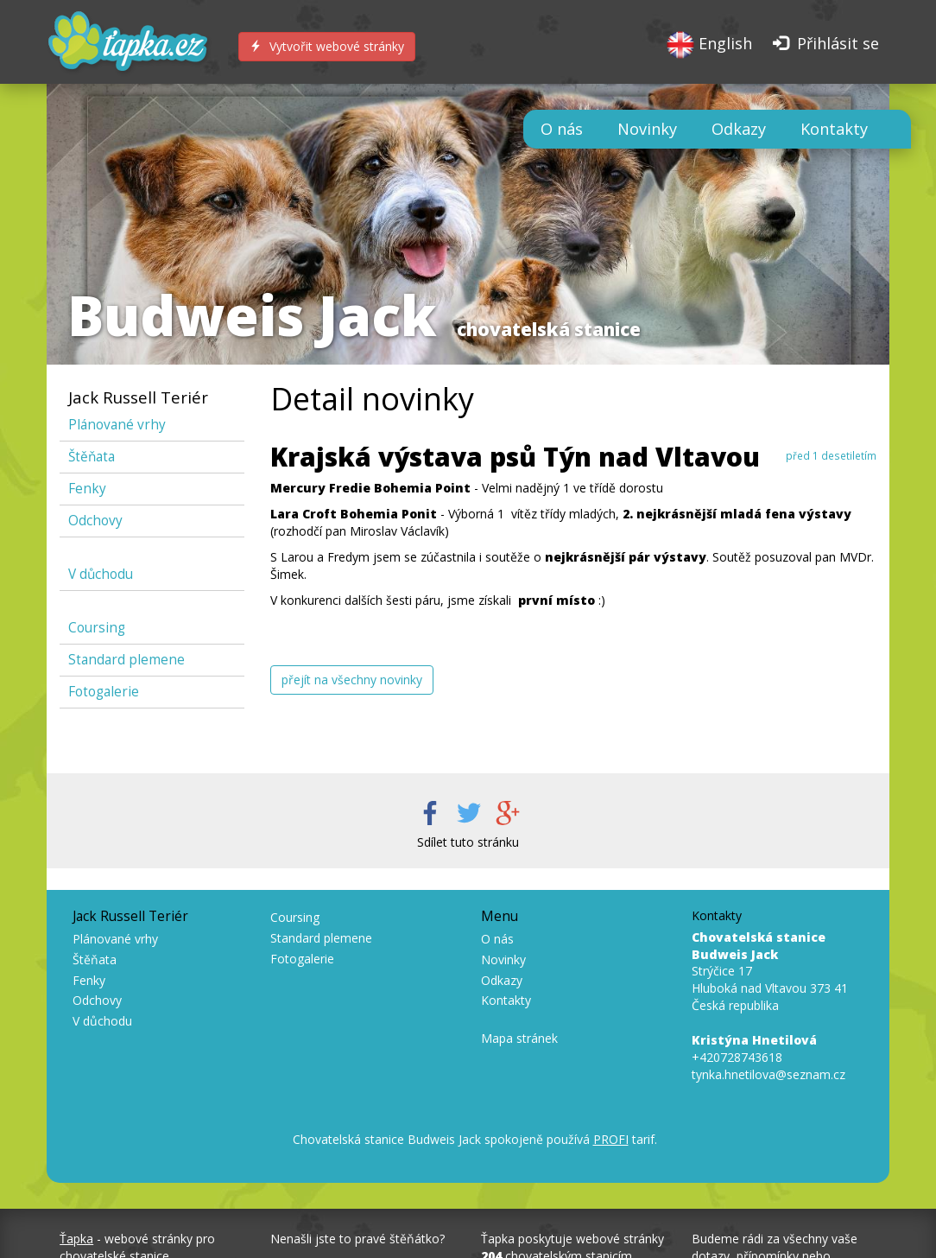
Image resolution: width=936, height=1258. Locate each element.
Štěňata (91, 457)
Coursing (96, 628)
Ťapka (76, 1238)
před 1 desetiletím (831, 455)
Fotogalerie (103, 692)
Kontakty (834, 128)
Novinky (647, 128)
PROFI (611, 1139)
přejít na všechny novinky (351, 679)
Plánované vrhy (117, 425)
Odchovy (95, 520)
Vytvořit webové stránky (327, 46)
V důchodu (100, 574)
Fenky (87, 489)
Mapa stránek (519, 1038)
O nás (562, 128)
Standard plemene (126, 660)
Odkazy (738, 128)
